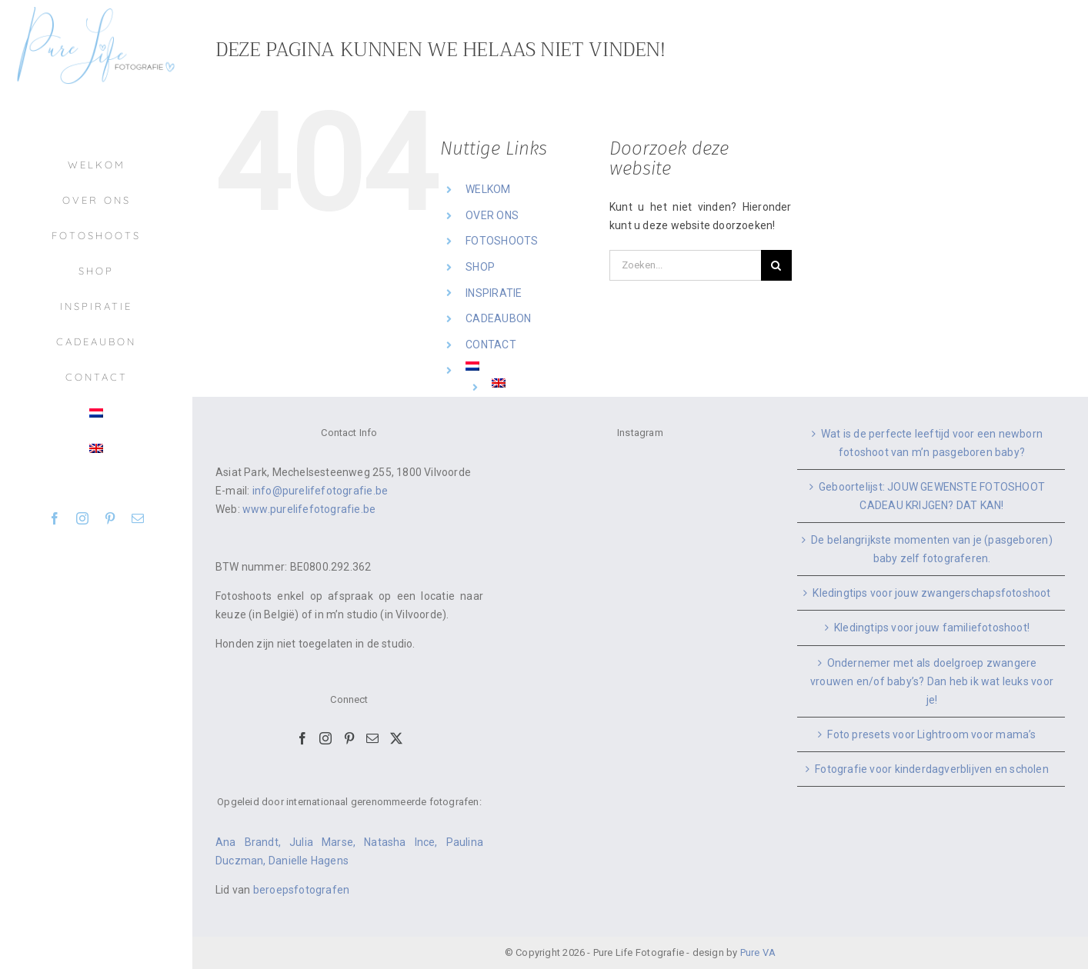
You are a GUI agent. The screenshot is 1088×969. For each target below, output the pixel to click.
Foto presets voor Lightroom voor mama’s (931, 734)
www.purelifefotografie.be (308, 509)
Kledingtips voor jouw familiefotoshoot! (932, 627)
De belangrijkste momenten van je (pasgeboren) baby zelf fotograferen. (931, 549)
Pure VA (758, 952)
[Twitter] (396, 738)
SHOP (480, 267)
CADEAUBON (498, 318)
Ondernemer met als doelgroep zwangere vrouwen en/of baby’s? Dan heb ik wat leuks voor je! (931, 681)
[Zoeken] (776, 265)
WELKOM (488, 189)
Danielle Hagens (309, 860)
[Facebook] (302, 738)
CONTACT (491, 344)
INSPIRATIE (494, 293)
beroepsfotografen (301, 890)
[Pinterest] (349, 738)
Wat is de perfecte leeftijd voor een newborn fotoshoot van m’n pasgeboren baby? (932, 443)
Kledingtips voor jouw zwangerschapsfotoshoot (931, 593)
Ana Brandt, (252, 842)
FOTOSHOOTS (502, 241)
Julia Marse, (326, 842)
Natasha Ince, (405, 842)
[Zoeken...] (685, 265)
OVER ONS (492, 215)
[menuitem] (96, 413)
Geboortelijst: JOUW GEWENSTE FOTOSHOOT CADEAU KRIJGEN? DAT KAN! (932, 496)
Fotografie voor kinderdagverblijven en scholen (932, 769)
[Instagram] (325, 738)
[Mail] (372, 738)
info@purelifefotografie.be (320, 490)
